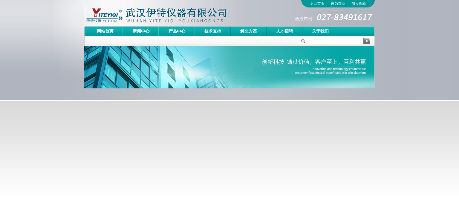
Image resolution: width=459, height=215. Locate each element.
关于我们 (320, 31)
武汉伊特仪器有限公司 (166, 13)
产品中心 (177, 31)
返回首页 (317, 3)
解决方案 (248, 31)
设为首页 (338, 3)
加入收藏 (358, 3)
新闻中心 (141, 31)
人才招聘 (284, 31)
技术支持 (212, 31)
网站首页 (105, 31)
